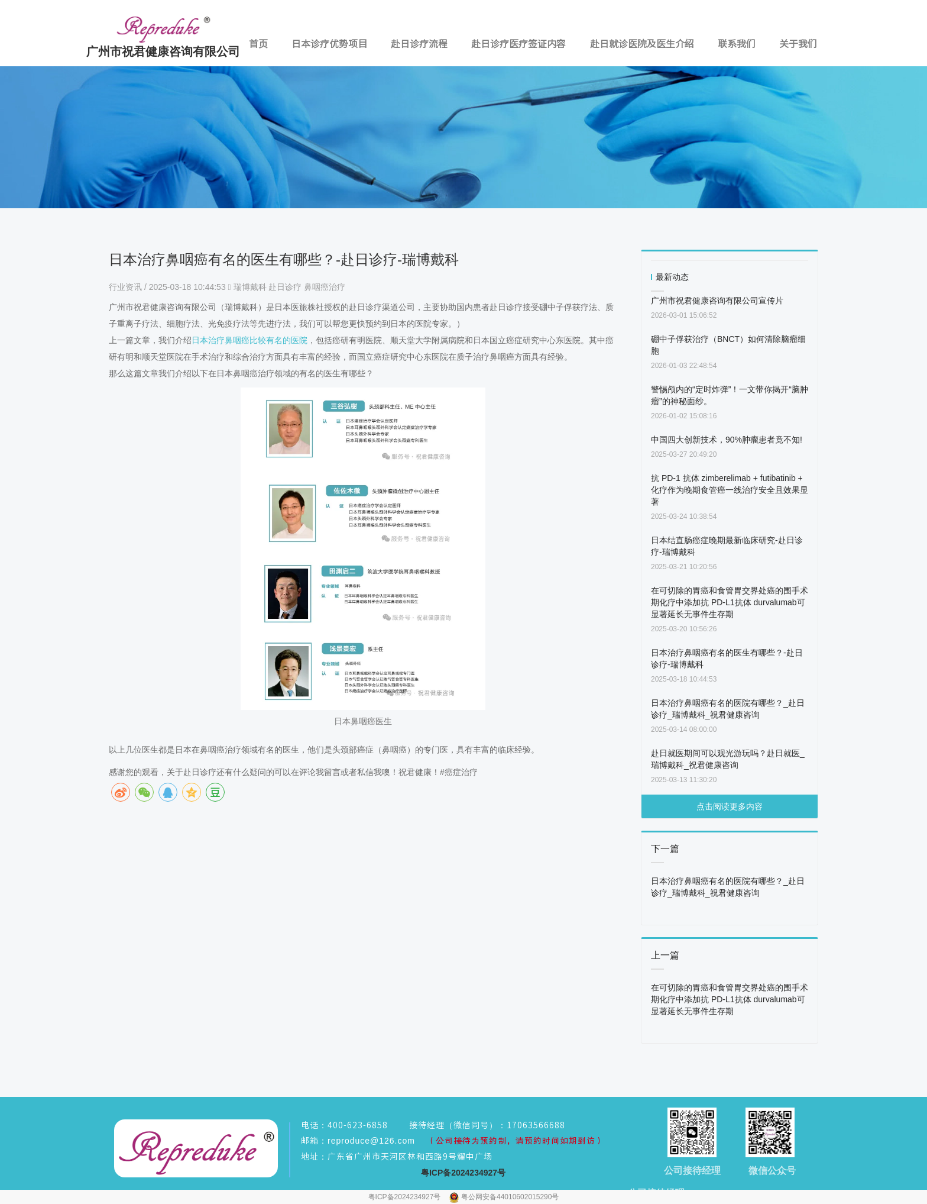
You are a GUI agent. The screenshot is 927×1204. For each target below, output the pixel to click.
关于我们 (798, 44)
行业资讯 (126, 287)
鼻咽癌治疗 (324, 287)
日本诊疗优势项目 (329, 44)
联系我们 (737, 44)
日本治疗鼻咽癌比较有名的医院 (249, 340)
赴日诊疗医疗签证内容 (518, 44)
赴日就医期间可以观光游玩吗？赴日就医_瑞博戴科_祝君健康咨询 (728, 759)
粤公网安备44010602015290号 (510, 1197)
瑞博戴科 (250, 287)
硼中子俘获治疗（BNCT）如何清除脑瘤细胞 (728, 345)
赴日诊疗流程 (419, 44)
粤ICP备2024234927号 (405, 1197)
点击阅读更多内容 (729, 806)
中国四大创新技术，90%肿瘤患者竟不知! (726, 439)
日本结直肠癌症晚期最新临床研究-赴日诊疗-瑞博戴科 (727, 546)
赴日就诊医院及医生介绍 (642, 44)
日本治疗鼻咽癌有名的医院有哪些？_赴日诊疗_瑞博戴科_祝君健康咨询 (728, 708)
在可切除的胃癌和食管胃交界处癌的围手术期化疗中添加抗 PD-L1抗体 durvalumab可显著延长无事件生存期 (729, 602)
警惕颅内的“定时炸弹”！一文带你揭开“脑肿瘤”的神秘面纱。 (729, 395)
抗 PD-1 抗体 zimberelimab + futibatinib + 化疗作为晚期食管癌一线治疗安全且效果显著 (729, 489)
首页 (258, 44)
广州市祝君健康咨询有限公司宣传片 (717, 300)
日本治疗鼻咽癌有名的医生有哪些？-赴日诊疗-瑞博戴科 (727, 658)
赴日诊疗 (285, 287)
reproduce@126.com (371, 1140)
